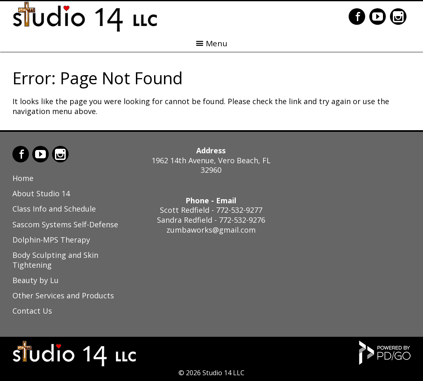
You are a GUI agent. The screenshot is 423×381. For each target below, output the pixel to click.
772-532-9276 (242, 220)
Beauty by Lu (35, 280)
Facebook (357, 16)
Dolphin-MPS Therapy (51, 240)
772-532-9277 (239, 210)
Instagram (398, 16)
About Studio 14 (41, 193)
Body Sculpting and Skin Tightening (55, 260)
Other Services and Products (63, 295)
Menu (216, 43)
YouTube (377, 16)
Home (22, 178)
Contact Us (32, 311)
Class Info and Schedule (54, 209)
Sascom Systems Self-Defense (65, 224)
